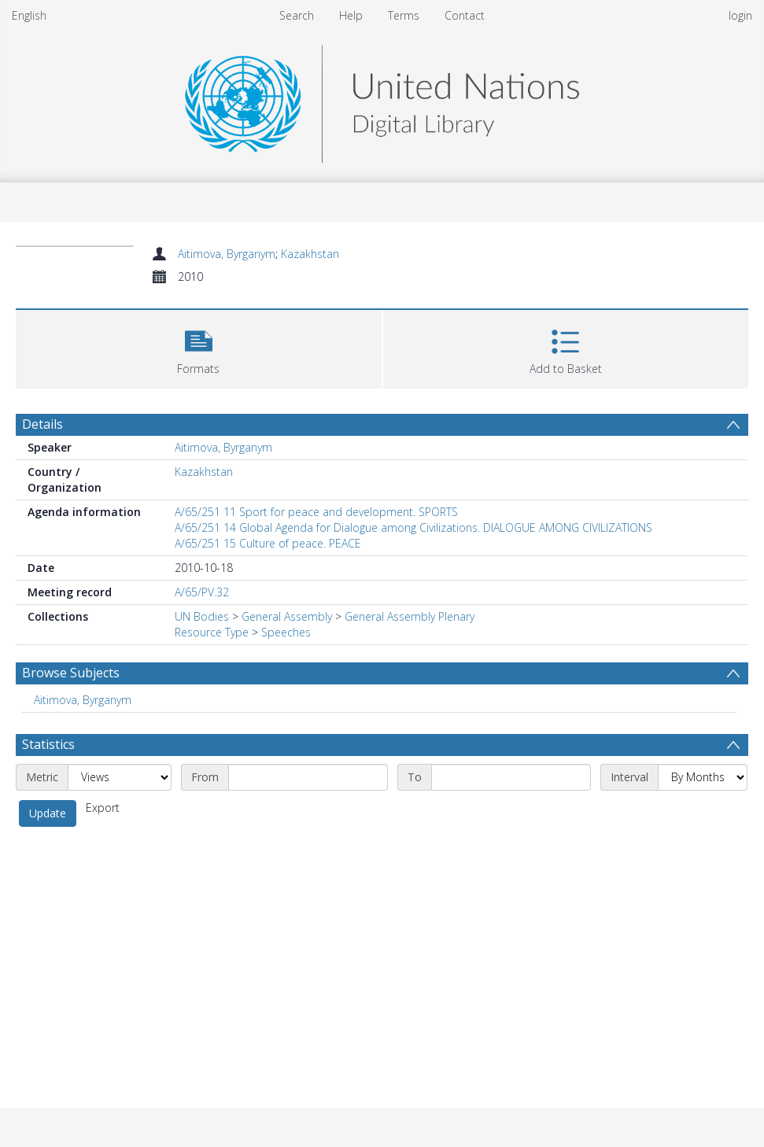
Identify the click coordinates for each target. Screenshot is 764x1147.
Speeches (286, 632)
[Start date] (308, 777)
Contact (465, 15)
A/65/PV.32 (202, 592)
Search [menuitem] (296, 15)
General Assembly (287, 616)
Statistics (48, 744)
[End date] (511, 777)
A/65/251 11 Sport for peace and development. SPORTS (316, 511)
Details (42, 424)
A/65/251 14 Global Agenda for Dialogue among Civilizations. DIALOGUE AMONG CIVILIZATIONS (413, 527)
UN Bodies (202, 616)
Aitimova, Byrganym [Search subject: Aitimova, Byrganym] (82, 699)
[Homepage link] (382, 99)
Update (47, 813)
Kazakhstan (310, 253)
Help (351, 15)
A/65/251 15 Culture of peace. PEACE (268, 543)
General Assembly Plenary (409, 616)
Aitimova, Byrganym (226, 253)
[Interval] (702, 777)
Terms (403, 15)
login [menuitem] (740, 15)
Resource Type (212, 632)
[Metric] (120, 777)
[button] (199, 347)
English (29, 15)
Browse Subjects (71, 672)
